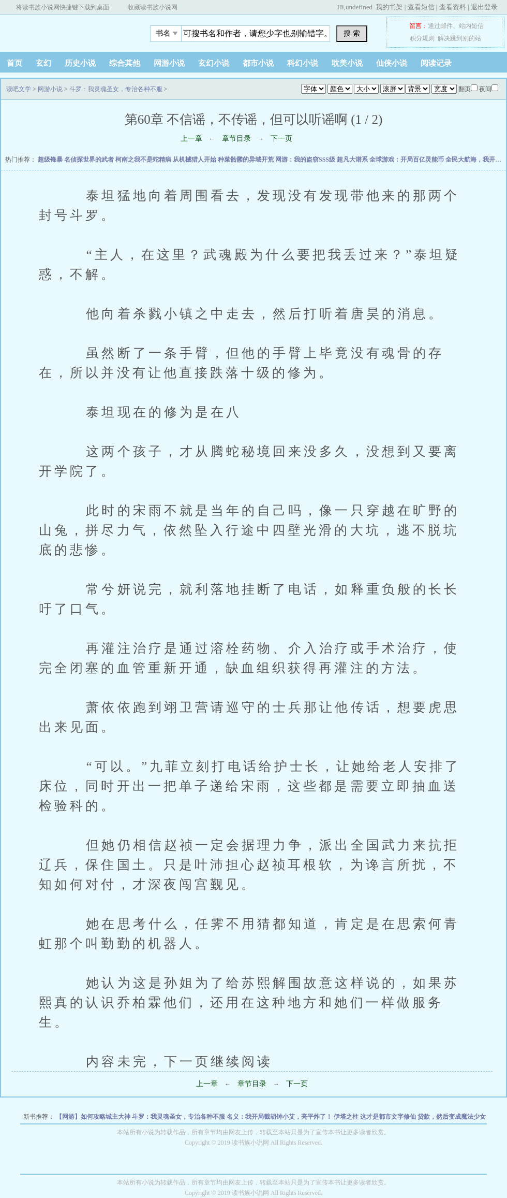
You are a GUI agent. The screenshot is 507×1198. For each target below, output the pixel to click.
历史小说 (80, 63)
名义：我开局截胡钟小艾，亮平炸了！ (280, 1116)
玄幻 (43, 63)
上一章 (191, 138)
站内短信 (471, 26)
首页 (14, 63)
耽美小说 (347, 63)
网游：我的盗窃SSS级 (306, 159)
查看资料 (452, 7)
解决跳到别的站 (459, 38)
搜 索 (352, 33)
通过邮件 (440, 26)
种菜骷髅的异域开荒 (246, 159)
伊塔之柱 (347, 1116)
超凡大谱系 (353, 159)
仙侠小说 (391, 63)
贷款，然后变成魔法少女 (451, 1116)
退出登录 (484, 7)
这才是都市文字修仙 (388, 1116)
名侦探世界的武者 (89, 159)
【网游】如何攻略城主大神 (94, 1116)
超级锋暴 (51, 159)
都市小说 (258, 63)
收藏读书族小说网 (152, 7)
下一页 (281, 138)
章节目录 (236, 138)
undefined (359, 7)
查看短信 (421, 7)
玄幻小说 (213, 63)
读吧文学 (64, 30)
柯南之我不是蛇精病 (144, 159)
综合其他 (124, 63)
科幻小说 (302, 63)
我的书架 (389, 7)
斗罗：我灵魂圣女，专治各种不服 (115, 89)
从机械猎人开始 (195, 159)
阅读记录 (436, 63)
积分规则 (422, 38)
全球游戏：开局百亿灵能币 (407, 159)
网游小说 (169, 63)
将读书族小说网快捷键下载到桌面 (62, 7)
